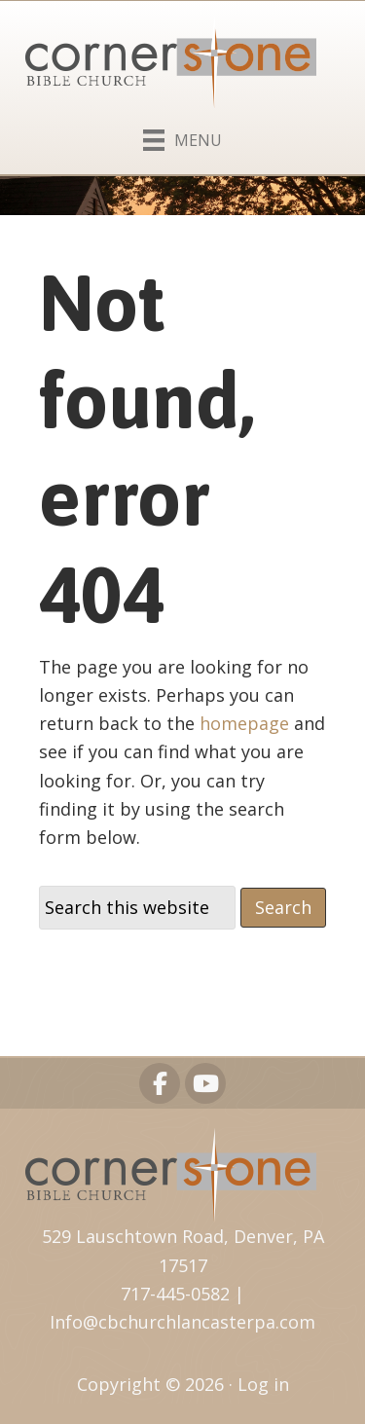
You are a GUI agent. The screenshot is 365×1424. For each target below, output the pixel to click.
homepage (244, 723)
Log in (263, 1384)
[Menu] (182, 136)
